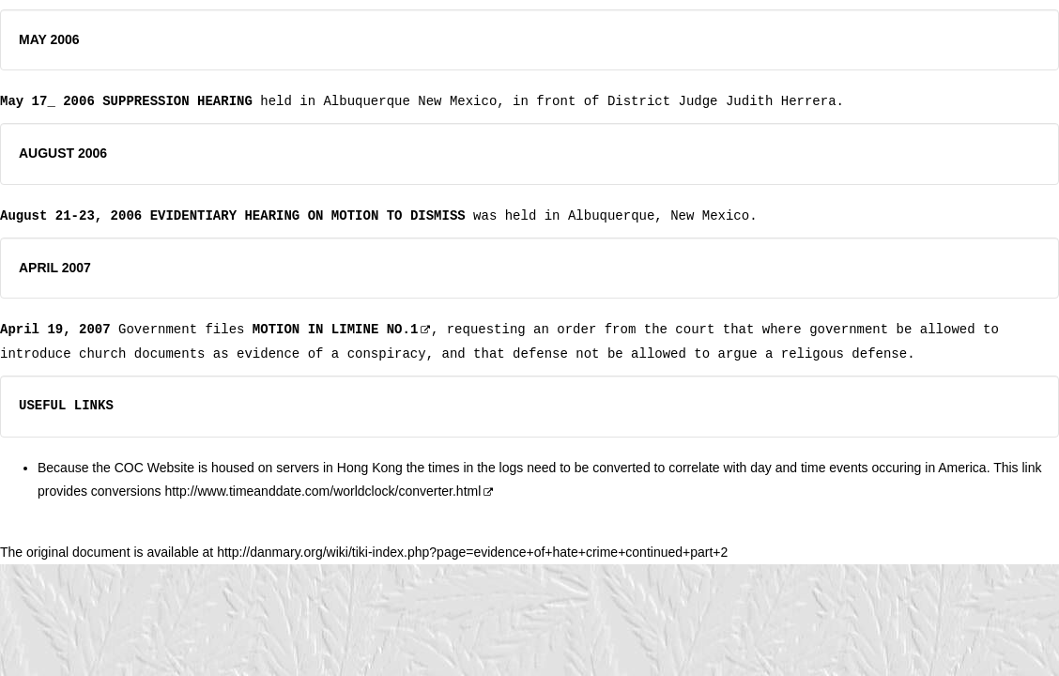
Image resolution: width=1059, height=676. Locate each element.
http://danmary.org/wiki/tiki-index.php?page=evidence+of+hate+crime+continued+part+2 (472, 552)
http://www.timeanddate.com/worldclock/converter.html (329, 491)
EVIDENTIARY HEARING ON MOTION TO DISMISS (308, 215)
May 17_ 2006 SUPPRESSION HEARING (126, 101)
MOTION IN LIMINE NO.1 (335, 329)
